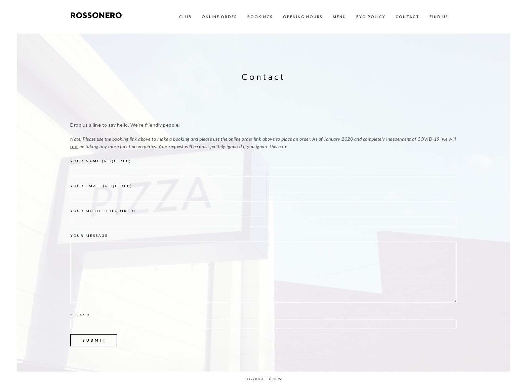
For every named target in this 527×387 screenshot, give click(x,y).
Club (185, 16)
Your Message (263, 269)
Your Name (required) (263, 168)
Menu (339, 16)
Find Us (439, 16)
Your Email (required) (263, 193)
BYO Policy (371, 16)
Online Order (219, 16)
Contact (407, 16)
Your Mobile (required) (263, 217)
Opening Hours (303, 16)
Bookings (260, 16)
